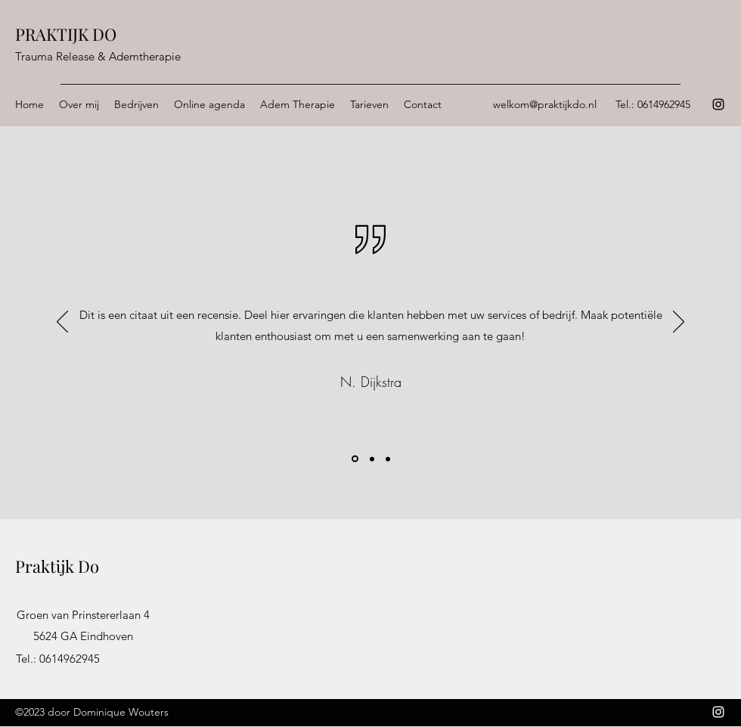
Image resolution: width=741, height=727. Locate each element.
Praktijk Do (57, 566)
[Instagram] (718, 104)
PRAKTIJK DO (65, 34)
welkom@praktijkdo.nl (545, 104)
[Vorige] (62, 323)
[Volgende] (678, 323)
